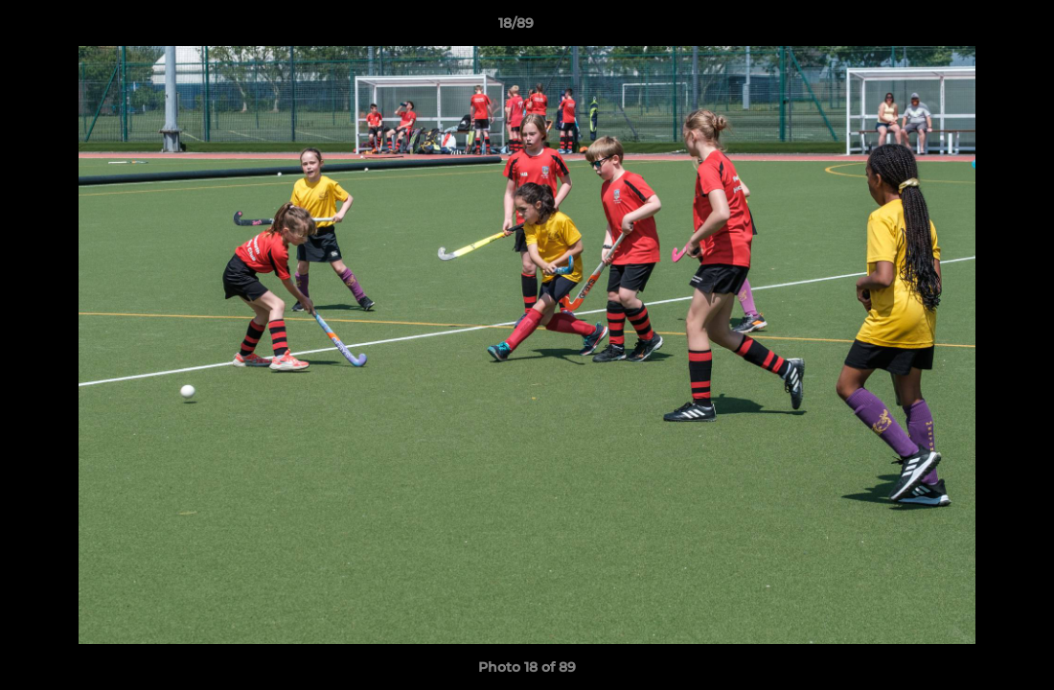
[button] (973, 27)
